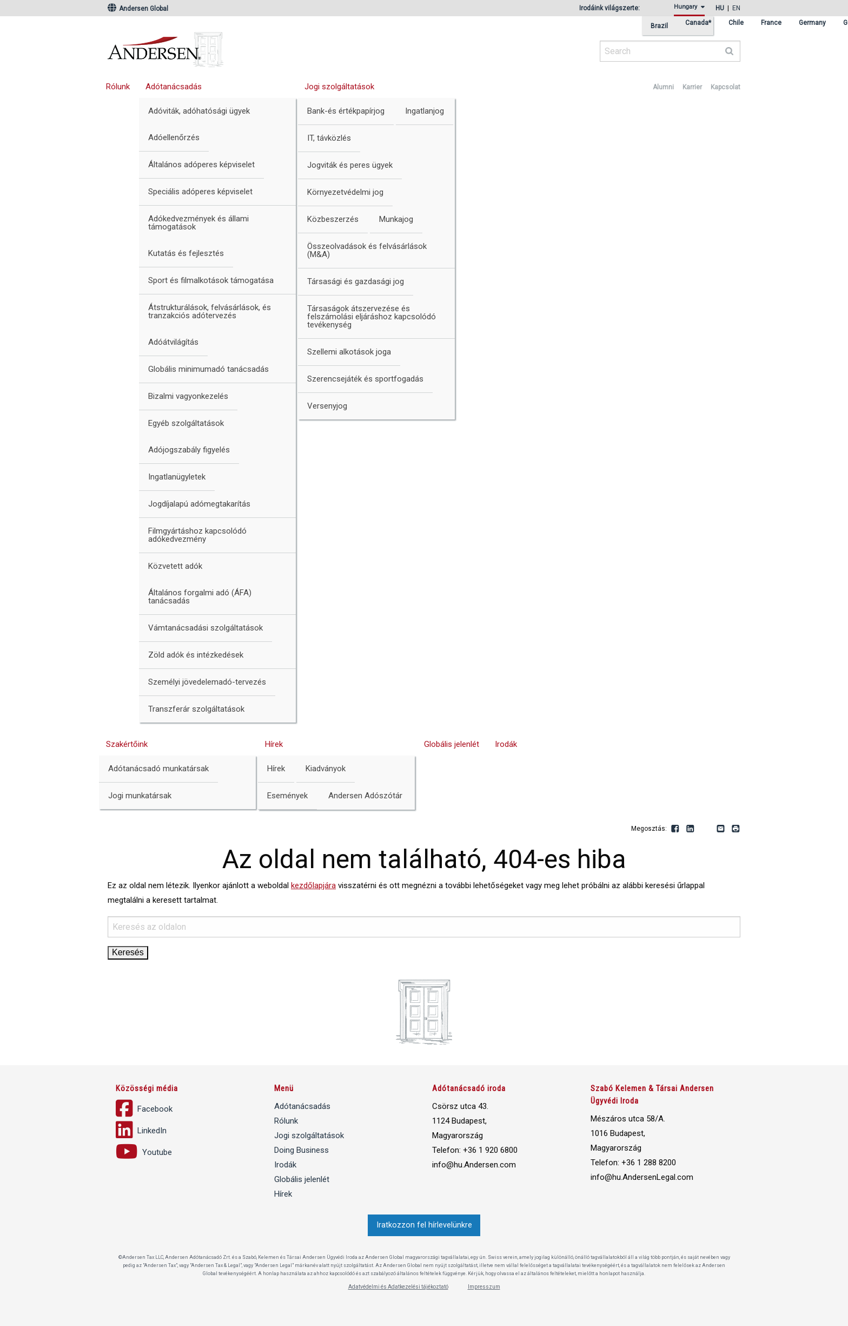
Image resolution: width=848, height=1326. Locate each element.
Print (736, 829)
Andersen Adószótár (365, 795)
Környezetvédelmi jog (345, 192)
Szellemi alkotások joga (349, 352)
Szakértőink (127, 744)
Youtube (705, 829)
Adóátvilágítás (173, 342)
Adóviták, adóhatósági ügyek (199, 111)
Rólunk (118, 86)
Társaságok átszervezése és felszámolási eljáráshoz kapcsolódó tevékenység (371, 317)
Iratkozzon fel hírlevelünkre (424, 1225)
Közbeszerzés (333, 219)
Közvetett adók (175, 566)
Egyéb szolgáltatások (186, 423)
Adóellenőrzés (174, 137)
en (736, 8)
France (771, 23)
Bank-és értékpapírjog (346, 111)
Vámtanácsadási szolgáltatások (205, 628)
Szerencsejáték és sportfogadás (365, 379)
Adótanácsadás (173, 86)
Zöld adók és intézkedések (195, 655)
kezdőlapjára (313, 885)
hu (720, 8)
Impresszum (484, 1287)
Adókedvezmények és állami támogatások (198, 223)
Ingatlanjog (424, 111)
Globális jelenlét (451, 744)
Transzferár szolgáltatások (196, 709)
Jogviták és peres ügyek (350, 165)
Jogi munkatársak (139, 795)
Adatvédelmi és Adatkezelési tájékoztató (398, 1287)
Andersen (270, 46)
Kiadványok (326, 768)
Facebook (675, 829)
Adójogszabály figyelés (189, 450)
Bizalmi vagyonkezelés (188, 396)
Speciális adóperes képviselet (200, 191)
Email (721, 829)
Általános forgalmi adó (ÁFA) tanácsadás (199, 597)
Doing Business (301, 1150)
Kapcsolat (725, 87)
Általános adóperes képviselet (201, 164)
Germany (812, 23)
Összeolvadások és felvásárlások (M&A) (367, 250)
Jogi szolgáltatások (339, 86)
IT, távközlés (329, 138)
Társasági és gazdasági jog (355, 281)
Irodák (506, 744)
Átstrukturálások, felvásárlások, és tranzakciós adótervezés (209, 311)
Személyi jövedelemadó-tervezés (207, 682)
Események (287, 795)
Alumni (663, 87)
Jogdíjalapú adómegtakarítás (199, 504)
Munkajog (396, 219)
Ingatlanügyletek (177, 477)
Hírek (274, 744)
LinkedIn (690, 829)
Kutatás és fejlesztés (186, 253)
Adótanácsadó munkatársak (158, 768)
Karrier (692, 87)
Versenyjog (327, 406)
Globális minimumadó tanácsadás (208, 369)
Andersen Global (138, 8)
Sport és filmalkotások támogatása (211, 280)
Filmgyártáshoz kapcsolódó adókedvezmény (197, 535)
